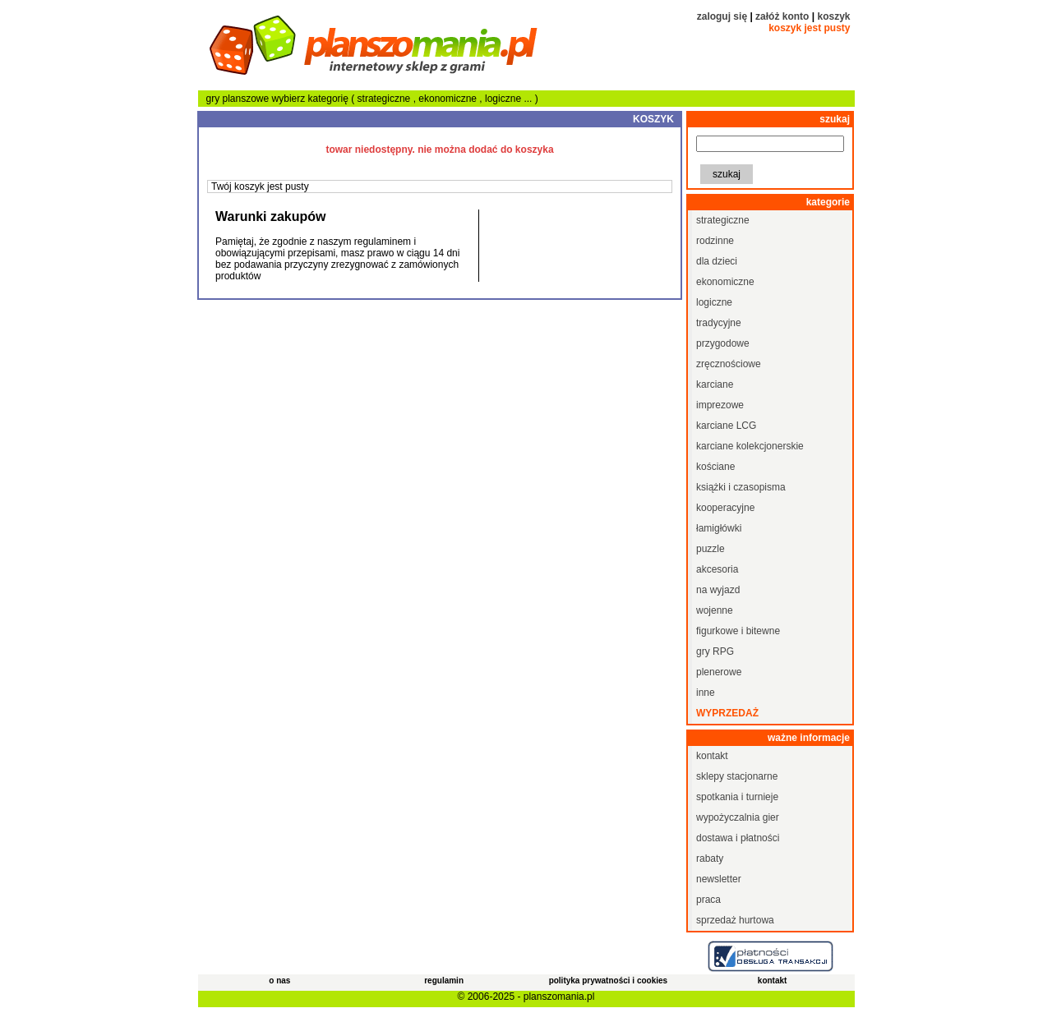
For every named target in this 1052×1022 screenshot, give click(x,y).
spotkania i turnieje (737, 797)
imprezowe (720, 405)
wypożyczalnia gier (737, 817)
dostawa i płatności (737, 838)
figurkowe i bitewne (738, 631)
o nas (279, 980)
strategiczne (385, 98)
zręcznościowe (728, 364)
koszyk (833, 16)
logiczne (504, 98)
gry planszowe (238, 98)
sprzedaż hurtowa (735, 920)
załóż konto (782, 16)
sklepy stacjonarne (736, 776)
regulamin (444, 980)
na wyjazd (718, 590)
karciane (714, 384)
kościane (715, 466)
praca (708, 899)
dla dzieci (716, 261)
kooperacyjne (725, 507)
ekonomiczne (448, 98)
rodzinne (715, 240)
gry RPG (715, 651)
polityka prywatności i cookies (608, 980)
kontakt (712, 756)
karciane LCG (726, 425)
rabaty (709, 858)
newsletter (718, 879)
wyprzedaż (727, 713)
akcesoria (717, 569)
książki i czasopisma (741, 487)
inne (705, 692)
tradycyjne (718, 323)
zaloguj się (722, 16)
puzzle (710, 549)
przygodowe (723, 343)
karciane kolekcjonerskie (750, 446)
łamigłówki (718, 528)
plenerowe (718, 672)
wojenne (714, 610)
